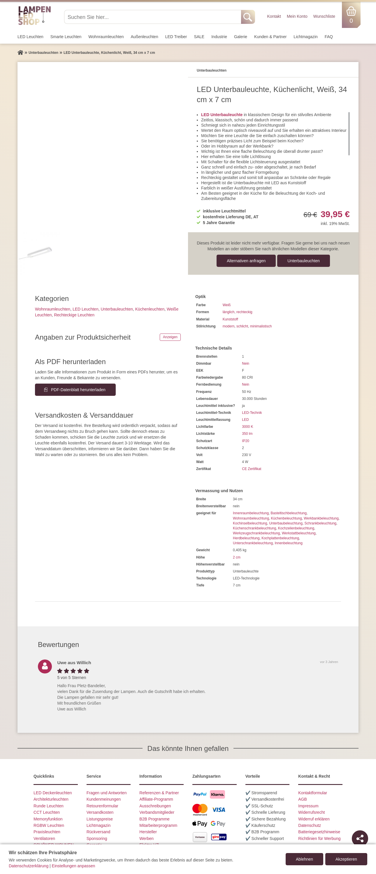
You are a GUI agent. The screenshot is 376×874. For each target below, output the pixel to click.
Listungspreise (100, 819)
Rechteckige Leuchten (74, 315)
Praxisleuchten (47, 831)
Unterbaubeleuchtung (286, 523)
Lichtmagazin (306, 36)
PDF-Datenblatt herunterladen (78, 389)
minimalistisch (261, 326)
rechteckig (244, 312)
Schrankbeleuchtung (320, 523)
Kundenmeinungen (104, 799)
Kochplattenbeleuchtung (280, 538)
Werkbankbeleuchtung (321, 518)
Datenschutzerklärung (28, 866)
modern (229, 326)
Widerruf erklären (313, 819)
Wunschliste (324, 16)
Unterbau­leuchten (303, 260)
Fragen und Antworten (107, 792)
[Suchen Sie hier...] (153, 17)
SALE (199, 36)
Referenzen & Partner (159, 792)
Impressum (308, 806)
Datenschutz (309, 825)
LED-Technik (252, 413)
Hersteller (148, 831)
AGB (302, 799)
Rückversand (98, 831)
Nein (245, 363)
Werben (146, 838)
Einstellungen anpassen (73, 866)
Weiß (227, 305)
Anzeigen (170, 337)
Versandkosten (100, 812)
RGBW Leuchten (49, 825)
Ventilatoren (44, 838)
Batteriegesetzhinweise (319, 831)
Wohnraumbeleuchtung (251, 518)
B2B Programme (154, 819)
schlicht (242, 326)
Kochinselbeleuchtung (250, 523)
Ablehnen (304, 859)
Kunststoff (230, 319)
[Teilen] (360, 838)
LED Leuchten (30, 36)
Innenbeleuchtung (288, 543)
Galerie (240, 36)
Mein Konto (297, 16)
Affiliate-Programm (156, 799)
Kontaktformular (312, 792)
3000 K (247, 427)
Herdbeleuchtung (246, 538)
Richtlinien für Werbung (319, 838)
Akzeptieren (346, 859)
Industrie (219, 36)
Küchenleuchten (149, 309)
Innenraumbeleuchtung (251, 513)
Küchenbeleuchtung (286, 518)
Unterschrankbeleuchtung (253, 543)
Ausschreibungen (155, 806)
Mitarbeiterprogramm (158, 825)
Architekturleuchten (51, 799)
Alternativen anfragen (246, 260)
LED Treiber (176, 36)
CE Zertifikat (251, 469)
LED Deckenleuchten (53, 792)
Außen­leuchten (144, 36)
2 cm (236, 557)
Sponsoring (97, 838)
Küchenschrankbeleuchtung (254, 528)
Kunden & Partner (270, 36)
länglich (229, 312)
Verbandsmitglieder (156, 812)
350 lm (247, 434)
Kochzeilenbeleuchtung (296, 528)
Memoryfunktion (48, 819)
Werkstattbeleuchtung (299, 533)
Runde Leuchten (49, 806)
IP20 (245, 441)
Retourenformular (102, 806)
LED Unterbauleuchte (222, 114)
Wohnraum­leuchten (106, 36)
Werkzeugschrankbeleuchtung (256, 533)
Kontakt (274, 16)
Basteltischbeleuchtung (288, 513)
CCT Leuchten (47, 812)
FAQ (329, 36)
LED (245, 420)
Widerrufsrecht (311, 812)
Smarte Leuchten (66, 36)
